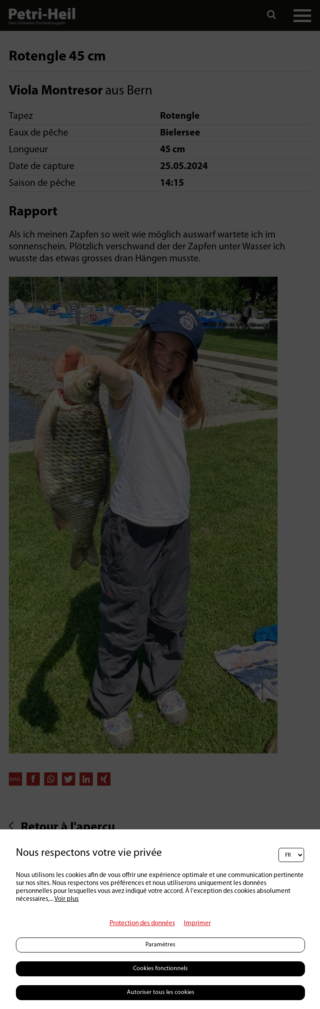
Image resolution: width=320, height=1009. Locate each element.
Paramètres (160, 944)
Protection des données (142, 923)
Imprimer (197, 923)
